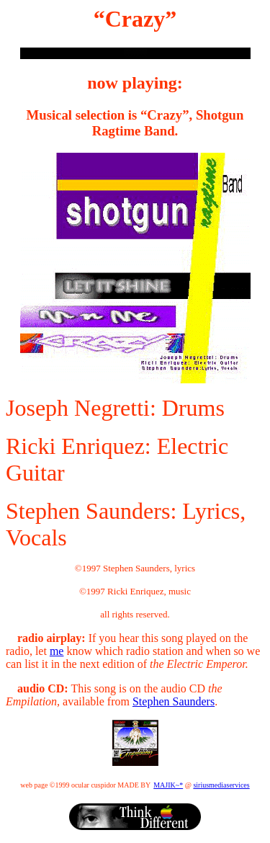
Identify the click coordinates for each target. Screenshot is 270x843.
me (57, 651)
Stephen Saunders (173, 701)
